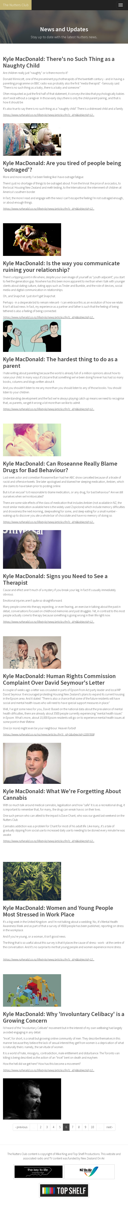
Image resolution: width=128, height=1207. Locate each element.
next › (109, 1127)
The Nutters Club (16, 5)
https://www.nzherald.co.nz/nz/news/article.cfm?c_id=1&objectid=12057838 (48, 734)
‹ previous (21, 1127)
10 (92, 1127)
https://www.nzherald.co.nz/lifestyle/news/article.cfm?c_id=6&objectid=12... (48, 115)
